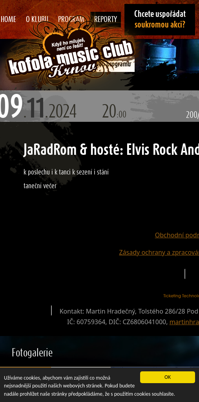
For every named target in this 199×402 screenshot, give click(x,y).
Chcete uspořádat (160, 19)
